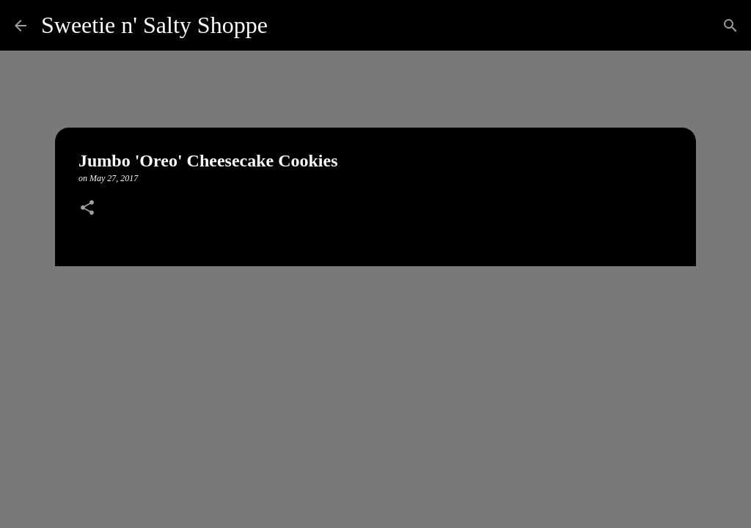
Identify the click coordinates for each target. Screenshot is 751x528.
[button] (87, 209)
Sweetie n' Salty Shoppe (154, 25)
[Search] (288, 25)
